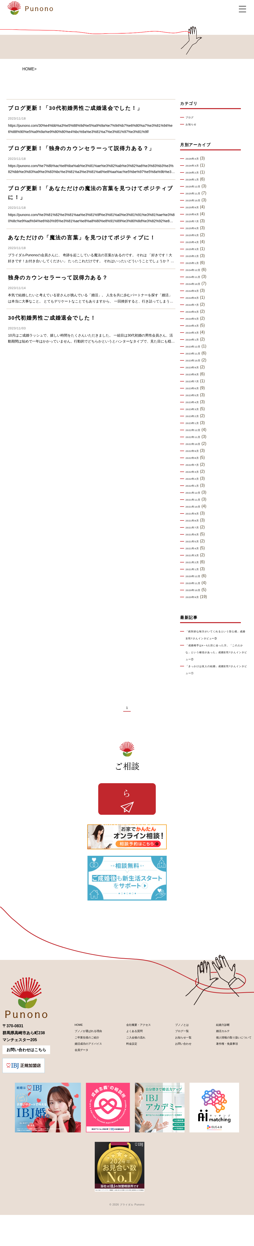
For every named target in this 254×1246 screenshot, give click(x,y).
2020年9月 (195, 597)
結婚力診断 (210, 1057)
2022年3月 (195, 472)
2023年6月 (195, 388)
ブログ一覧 (173, 1065)
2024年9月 (195, 291)
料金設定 (123, 1082)
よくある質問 (127, 1065)
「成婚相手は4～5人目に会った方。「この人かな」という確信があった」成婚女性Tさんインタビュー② (216, 659)
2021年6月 (195, 535)
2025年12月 (196, 187)
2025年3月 (195, 249)
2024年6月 (195, 312)
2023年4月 (195, 402)
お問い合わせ (175, 1082)
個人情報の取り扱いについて (226, 1074)
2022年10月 (196, 444)
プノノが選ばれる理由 (82, 1065)
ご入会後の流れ (129, 1074)
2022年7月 (195, 465)
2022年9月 (195, 451)
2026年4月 (195, 159)
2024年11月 (196, 277)
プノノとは (173, 1057)
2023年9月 (195, 368)
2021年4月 (195, 549)
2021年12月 (196, 493)
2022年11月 (196, 437)
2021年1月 (195, 569)
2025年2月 (195, 256)
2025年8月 (195, 214)
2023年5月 (195, 395)
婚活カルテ (210, 1065)
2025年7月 (195, 221)
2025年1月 (195, 263)
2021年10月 (196, 507)
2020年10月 (196, 590)
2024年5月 (195, 319)
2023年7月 (195, 382)
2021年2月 (195, 562)
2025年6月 (195, 228)
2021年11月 (196, 500)
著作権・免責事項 (216, 1082)
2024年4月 (195, 326)
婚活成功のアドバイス (82, 1082)
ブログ (191, 118)
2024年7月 (195, 305)
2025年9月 (195, 208)
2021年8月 (195, 521)
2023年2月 (195, 416)
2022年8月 (195, 458)
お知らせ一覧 (175, 1074)
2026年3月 (195, 166)
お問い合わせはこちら (26, 1081)
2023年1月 (195, 423)
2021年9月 (195, 514)
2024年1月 (195, 340)
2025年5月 (195, 235)
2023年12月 (196, 347)
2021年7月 (195, 528)
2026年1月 (195, 180)
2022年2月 (195, 479)
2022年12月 (196, 430)
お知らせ (193, 125)
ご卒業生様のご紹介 (80, 1074)
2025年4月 (195, 242)
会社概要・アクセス (133, 1057)
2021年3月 (195, 556)
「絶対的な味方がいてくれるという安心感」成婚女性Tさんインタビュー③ (216, 638)
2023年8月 (195, 375)
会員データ (73, 1091)
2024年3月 (195, 333)
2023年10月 (196, 361)
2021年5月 (195, 542)
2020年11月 (196, 583)
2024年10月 (196, 284)
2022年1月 (195, 486)
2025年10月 (196, 201)
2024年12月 (196, 270)
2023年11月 (196, 354)
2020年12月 (196, 576)
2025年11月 (196, 194)
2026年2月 (195, 173)
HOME (28, 69)
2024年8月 (195, 298)
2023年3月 (195, 409)
